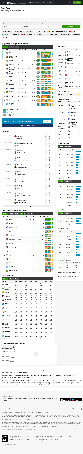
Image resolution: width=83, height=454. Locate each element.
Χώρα (4, 24)
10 (24, 213)
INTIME (18, 431)
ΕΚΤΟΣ (17, 47)
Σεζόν (44, 24)
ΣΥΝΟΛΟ (5, 47)
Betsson (56, 398)
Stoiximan (10, 398)
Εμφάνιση (70, 26)
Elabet (15, 398)
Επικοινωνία (5, 408)
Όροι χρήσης (20, 408)
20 (31, 213)
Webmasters (12, 408)
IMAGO (14, 431)
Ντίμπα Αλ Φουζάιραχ (12, 267)
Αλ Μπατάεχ (10, 263)
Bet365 (35, 398)
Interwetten (41, 398)
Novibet (4, 398)
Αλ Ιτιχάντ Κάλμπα (11, 271)
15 (28, 213)
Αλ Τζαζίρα (10, 235)
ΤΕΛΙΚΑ (61, 146)
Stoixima (20, 3)
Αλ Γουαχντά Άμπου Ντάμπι (13, 247)
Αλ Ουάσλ (9, 223)
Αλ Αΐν (9, 220)
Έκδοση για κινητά (29, 408)
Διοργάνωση (26, 24)
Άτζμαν (9, 231)
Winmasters (49, 398)
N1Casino (4, 400)
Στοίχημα (16, 3)
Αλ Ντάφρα (10, 259)
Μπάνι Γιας (9, 243)
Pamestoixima (22, 398)
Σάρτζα (9, 251)
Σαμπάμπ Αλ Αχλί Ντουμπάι (13, 239)
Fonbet (30, 398)
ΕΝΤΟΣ (11, 47)
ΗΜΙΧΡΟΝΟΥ (68, 146)
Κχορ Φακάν (10, 255)
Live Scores (24, 3)
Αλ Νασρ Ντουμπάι (11, 227)
